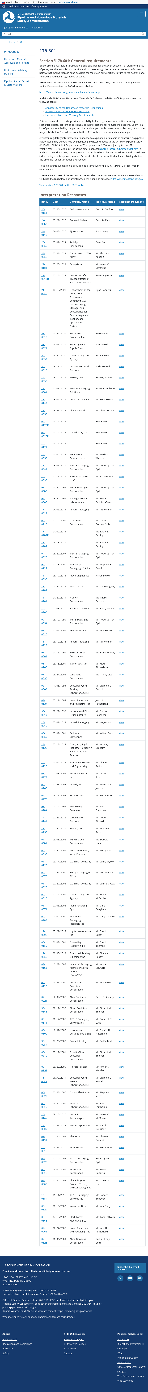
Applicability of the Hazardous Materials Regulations (74, 107)
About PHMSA (9, 1339)
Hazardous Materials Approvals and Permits (16, 60)
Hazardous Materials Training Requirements (69, 115)
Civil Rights (123, 1348)
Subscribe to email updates (128, 1268)
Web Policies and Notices (130, 1376)
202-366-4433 (10, 1284)
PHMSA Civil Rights (74, 1339)
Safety (5, 1353)
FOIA (120, 1353)
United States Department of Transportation (27, 6)
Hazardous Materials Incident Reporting (67, 111)
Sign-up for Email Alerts (15, 27)
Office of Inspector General (131, 1366)
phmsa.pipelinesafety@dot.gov (76, 1300)
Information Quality (127, 1357)
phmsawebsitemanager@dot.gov (56, 1316)
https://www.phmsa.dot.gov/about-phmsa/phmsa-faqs (69, 92)
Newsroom (38, 27)
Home (12, 42)
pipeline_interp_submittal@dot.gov (118, 148)
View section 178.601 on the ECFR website (63, 185)
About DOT (123, 1339)
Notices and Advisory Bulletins (16, 71)
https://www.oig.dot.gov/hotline (74, 1310)
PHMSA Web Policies (75, 1343)
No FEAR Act (124, 1362)
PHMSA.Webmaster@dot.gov (126, 178)
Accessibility (70, 1348)
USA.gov (121, 1371)
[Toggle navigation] (141, 14)
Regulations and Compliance (17, 1343)
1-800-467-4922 (57, 1294)
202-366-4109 (48, 1290)
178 (20, 42)
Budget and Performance (130, 1343)
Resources (7, 1348)
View (121, 209)
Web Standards (125, 1380)
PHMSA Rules (11, 51)
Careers (68, 1353)
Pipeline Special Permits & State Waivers (17, 82)
